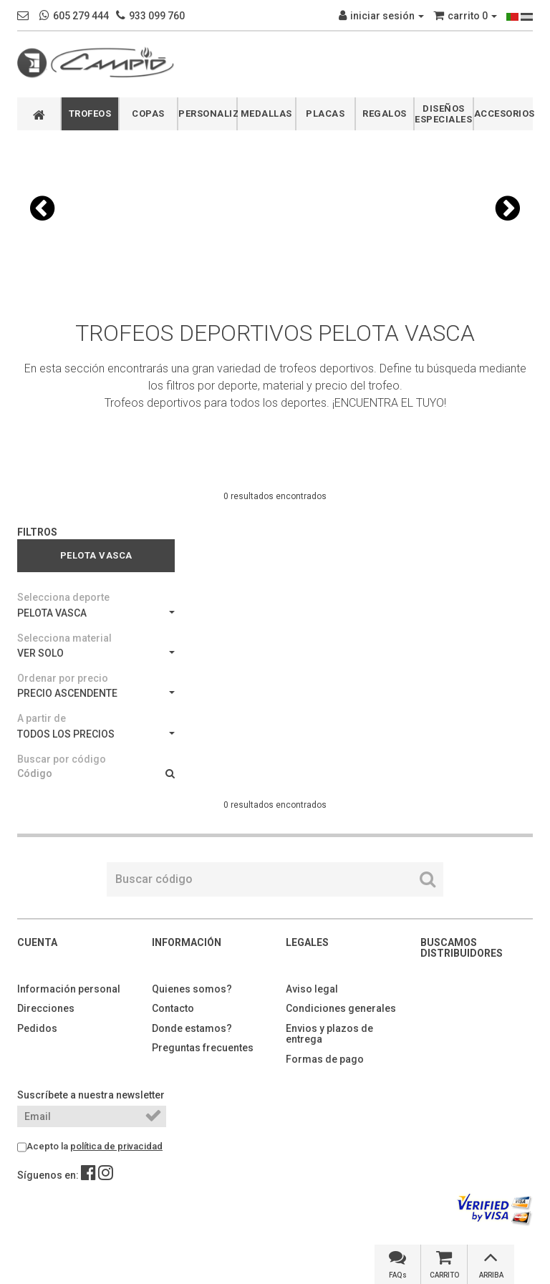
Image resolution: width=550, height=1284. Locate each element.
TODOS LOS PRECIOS (96, 734)
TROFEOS (90, 113)
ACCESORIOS (504, 113)
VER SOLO (96, 653)
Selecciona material (64, 638)
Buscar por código (61, 759)
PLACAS (325, 113)
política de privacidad (116, 1146)
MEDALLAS (266, 113)
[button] (42, 208)
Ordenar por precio (62, 678)
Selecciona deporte (63, 597)
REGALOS (384, 113)
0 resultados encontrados (275, 496)
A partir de (41, 718)
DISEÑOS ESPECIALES (443, 114)
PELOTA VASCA (96, 613)
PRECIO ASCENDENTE (96, 693)
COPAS (148, 113)
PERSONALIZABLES (207, 113)
